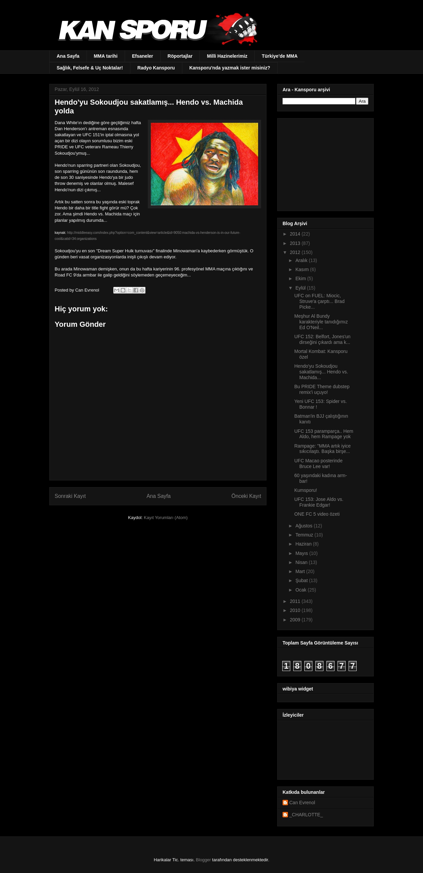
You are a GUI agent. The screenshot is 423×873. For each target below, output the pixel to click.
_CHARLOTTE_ (306, 814)
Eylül (301, 288)
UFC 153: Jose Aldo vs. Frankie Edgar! (318, 502)
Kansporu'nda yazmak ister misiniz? (229, 67)
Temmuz (304, 534)
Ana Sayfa (68, 56)
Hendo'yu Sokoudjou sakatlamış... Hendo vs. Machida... (321, 371)
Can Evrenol (302, 802)
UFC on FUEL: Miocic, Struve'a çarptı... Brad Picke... (319, 301)
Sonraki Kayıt (70, 496)
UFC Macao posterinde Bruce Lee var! (318, 463)
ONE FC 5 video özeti (317, 514)
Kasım (302, 269)
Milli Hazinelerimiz (227, 56)
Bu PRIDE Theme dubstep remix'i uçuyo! (322, 389)
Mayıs (302, 553)
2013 (296, 243)
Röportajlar (180, 56)
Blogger (203, 859)
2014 (296, 234)
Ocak (301, 590)
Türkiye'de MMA (280, 56)
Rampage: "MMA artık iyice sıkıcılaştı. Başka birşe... (322, 448)
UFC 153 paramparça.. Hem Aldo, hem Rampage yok (323, 434)
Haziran (304, 544)
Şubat (302, 580)
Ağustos (304, 525)
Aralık (302, 260)
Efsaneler (142, 56)
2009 (296, 619)
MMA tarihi (106, 56)
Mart (300, 571)
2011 (296, 601)
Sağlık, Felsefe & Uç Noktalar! (90, 67)
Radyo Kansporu (156, 67)
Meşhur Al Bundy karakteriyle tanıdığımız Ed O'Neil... (321, 321)
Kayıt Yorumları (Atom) (166, 517)
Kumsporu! (305, 490)
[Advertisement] (324, 163)
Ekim (301, 278)
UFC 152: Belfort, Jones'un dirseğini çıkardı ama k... (322, 339)
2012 (296, 252)
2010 (296, 610)
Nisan (302, 562)
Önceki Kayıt (246, 496)
